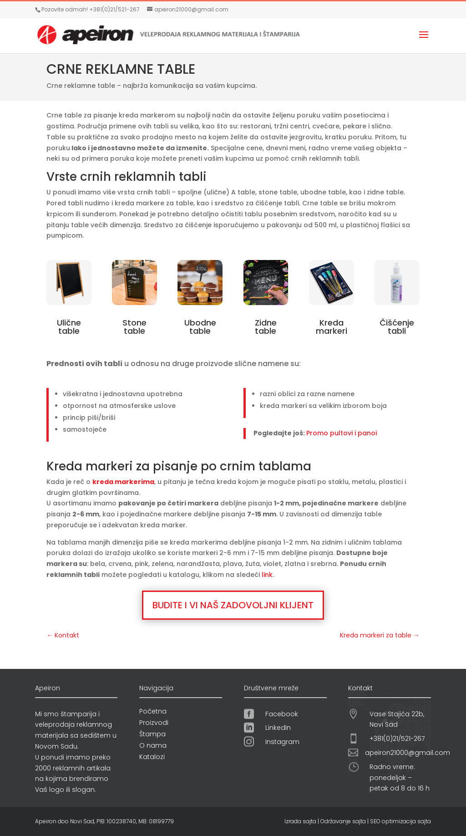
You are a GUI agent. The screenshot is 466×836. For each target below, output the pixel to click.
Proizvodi (153, 722)
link (267, 574)
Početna (153, 711)
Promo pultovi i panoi (341, 433)
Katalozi (152, 756)
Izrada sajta (300, 821)
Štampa (152, 734)
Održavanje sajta (343, 821)
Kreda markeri (331, 326)
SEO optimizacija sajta (400, 821)
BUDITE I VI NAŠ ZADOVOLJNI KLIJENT (233, 605)
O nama (153, 745)
